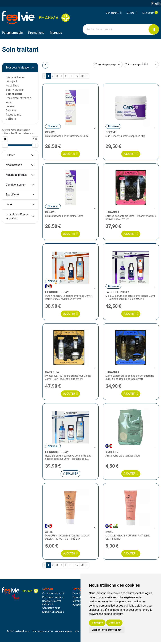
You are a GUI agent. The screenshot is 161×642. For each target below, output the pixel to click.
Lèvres (10, 106)
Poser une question (52, 597)
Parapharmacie (12, 32)
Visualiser (70, 473)
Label (9, 204)
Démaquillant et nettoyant (15, 79)
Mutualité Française (53, 612)
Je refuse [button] (114, 622)
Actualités (78, 605)
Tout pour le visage (17, 67)
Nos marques (14, 165)
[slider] (5, 145)
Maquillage (12, 85)
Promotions (79, 597)
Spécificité (12, 194)
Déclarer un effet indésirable (51, 602)
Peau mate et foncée (18, 98)
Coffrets (11, 118)
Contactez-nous (51, 608)
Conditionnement (16, 184)
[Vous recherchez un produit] (116, 29)
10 (70, 76)
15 (76, 76)
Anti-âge (11, 110)
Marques (56, 32)
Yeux (8, 102)
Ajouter (70, 154)
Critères (10, 155)
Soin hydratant (14, 89)
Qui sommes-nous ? (53, 593)
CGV (77, 631)
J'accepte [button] (97, 622)
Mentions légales (63, 631)
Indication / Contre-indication (17, 216)
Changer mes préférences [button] (107, 629)
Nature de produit (16, 174)
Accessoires (13, 114)
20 (82, 76)
